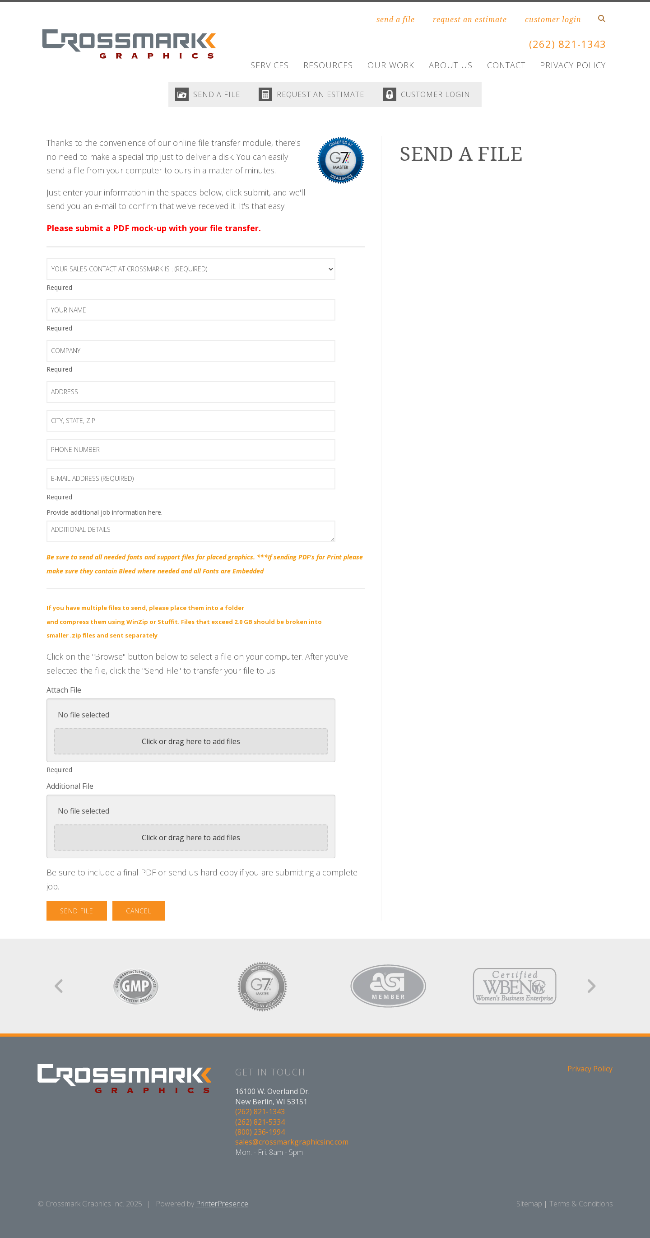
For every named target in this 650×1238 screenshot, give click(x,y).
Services (270, 65)
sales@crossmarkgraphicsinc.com (291, 1144)
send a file (395, 19)
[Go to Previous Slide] (59, 988)
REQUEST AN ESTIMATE (320, 96)
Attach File (63, 692)
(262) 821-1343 (565, 43)
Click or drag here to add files (191, 744)
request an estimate (470, 19)
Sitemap (529, 1206)
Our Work (390, 65)
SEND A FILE (212, 96)
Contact (506, 65)
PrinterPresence (222, 1206)
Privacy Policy (573, 65)
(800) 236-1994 (260, 1134)
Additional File (69, 788)
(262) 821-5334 (260, 1124)
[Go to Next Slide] (591, 988)
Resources (328, 65)
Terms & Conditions (581, 1206)
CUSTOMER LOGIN (439, 96)
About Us (451, 65)
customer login (553, 19)
